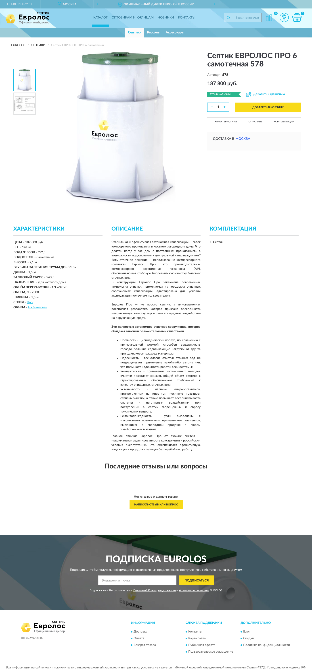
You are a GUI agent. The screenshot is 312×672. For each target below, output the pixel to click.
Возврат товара (145, 645)
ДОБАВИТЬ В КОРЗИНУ (268, 107)
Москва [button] (242, 138)
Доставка (140, 631)
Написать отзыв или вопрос (156, 504)
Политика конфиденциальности (266, 645)
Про (30, 302)
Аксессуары (175, 32)
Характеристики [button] (226, 121)
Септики (135, 32)
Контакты (186, 17)
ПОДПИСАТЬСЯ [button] (196, 580)
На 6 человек (37, 307)
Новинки (166, 17)
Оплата (139, 638)
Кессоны (153, 32)
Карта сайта (197, 638)
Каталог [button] (100, 17)
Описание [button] (255, 121)
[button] (284, 17)
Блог (246, 631)
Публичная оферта (201, 645)
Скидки (248, 638)
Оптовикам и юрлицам (133, 17)
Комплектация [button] (284, 121)
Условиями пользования (194, 590)
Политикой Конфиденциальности (154, 590)
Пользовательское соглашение (210, 651)
